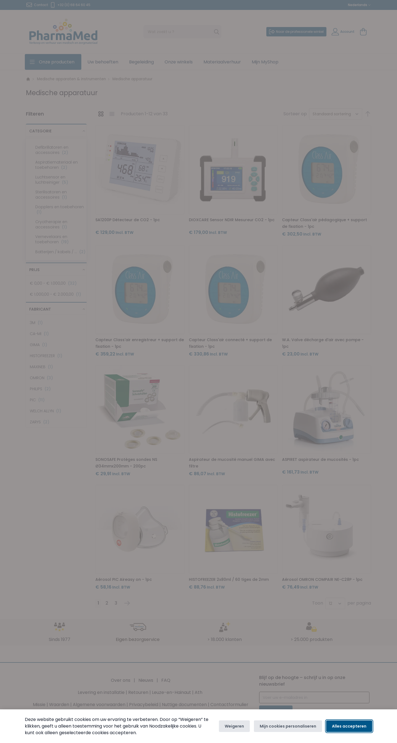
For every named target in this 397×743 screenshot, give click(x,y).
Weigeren (234, 726)
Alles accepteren (349, 726)
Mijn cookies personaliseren (288, 726)
